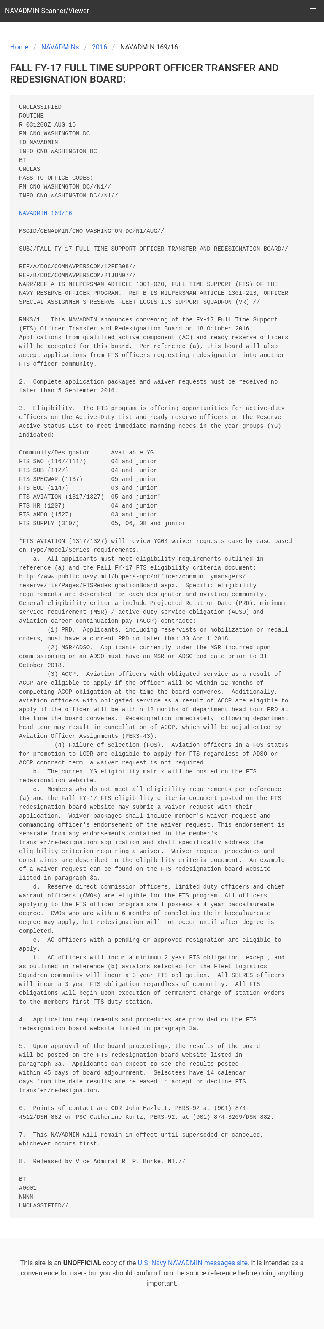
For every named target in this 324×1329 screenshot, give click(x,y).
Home (19, 47)
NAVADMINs (60, 47)
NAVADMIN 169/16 (45, 214)
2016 (99, 47)
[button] (313, 11)
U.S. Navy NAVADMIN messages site (193, 1263)
